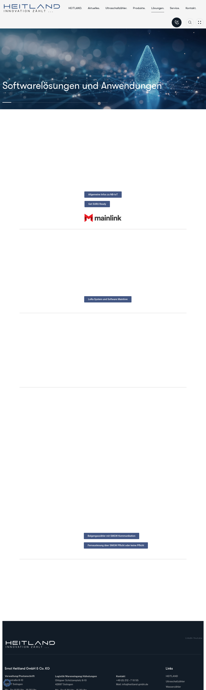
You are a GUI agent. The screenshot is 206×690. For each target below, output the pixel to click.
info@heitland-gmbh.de (135, 684)
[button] (7, 683)
